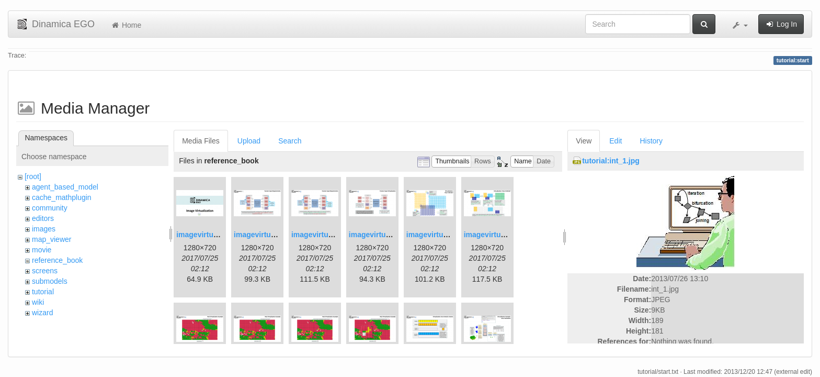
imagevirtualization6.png (507, 234)
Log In (781, 24)
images (43, 229)
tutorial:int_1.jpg (611, 161)
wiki (38, 302)
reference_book (57, 260)
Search (289, 141)
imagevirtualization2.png (277, 234)
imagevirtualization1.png (219, 234)
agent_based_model (65, 187)
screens (45, 271)
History (651, 141)
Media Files (201, 141)
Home (125, 25)
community (49, 208)
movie (41, 250)
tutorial (43, 291)
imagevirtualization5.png (449, 234)
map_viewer (51, 239)
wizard (42, 312)
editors (43, 218)
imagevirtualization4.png (392, 234)
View (583, 141)
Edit (615, 141)
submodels (49, 281)
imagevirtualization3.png (334, 234)
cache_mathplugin (62, 197)
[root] (33, 176)
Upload (248, 141)
